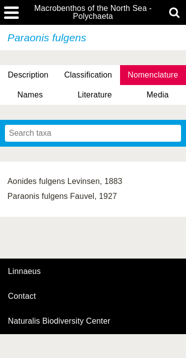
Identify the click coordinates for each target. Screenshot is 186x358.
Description (28, 75)
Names (30, 94)
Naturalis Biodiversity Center (59, 321)
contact (22, 296)
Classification (88, 75)
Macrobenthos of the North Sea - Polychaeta (93, 12)
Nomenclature (153, 75)
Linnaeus (24, 271)
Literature (94, 94)
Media (158, 94)
